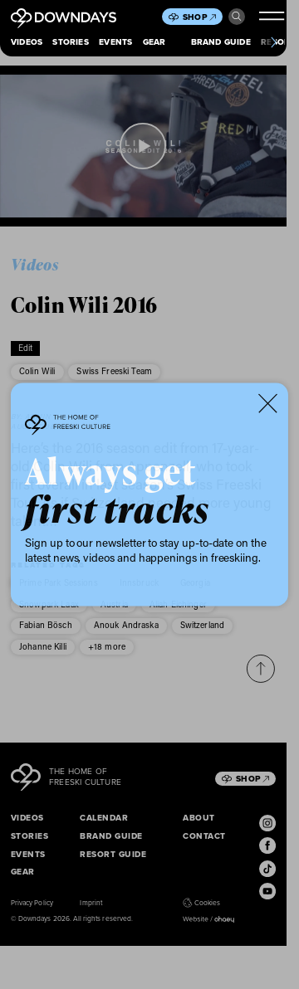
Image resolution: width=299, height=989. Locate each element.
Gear (154, 42)
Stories (70, 42)
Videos (26, 42)
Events (115, 42)
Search (237, 17)
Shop (199, 17)
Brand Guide (221, 42)
